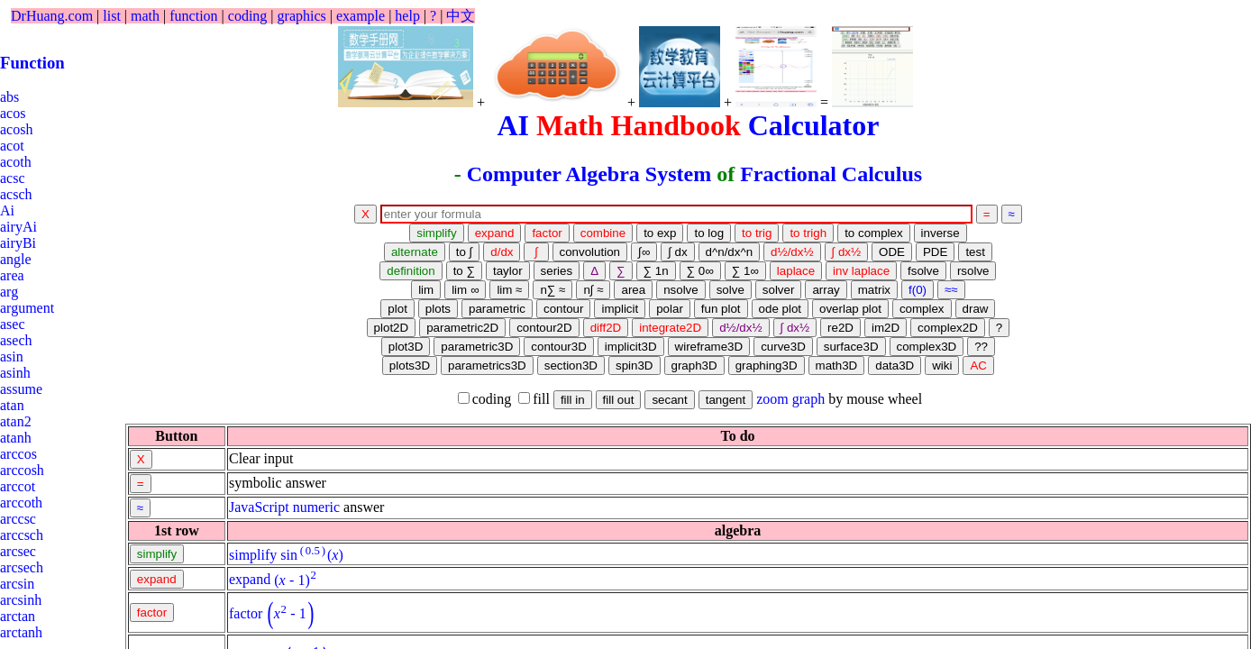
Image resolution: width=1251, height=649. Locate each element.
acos (12, 113)
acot (12, 145)
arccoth (21, 502)
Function (32, 62)
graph (808, 399)
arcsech (21, 567)
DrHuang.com (52, 15)
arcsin (17, 583)
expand (249, 580)
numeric (316, 507)
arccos (18, 454)
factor (245, 613)
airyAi (18, 226)
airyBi (18, 243)
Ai (7, 210)
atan (12, 405)
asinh (15, 372)
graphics (302, 15)
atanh (16, 437)
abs (9, 97)
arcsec (18, 551)
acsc (12, 178)
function (193, 15)
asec (12, 324)
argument (27, 307)
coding (248, 15)
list (112, 15)
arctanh (21, 632)
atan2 (16, 421)
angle (16, 259)
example (360, 15)
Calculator (814, 125)
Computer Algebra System (589, 174)
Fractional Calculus (831, 174)
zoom (772, 399)
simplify (253, 554)
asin (11, 356)
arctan (17, 616)
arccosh (22, 470)
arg (9, 291)
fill (534, 399)
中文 (460, 15)
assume (21, 389)
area (12, 275)
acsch (16, 194)
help (407, 15)
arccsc (18, 518)
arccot (17, 486)
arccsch (21, 535)
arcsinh (20, 600)
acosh (16, 129)
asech (16, 340)
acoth (16, 161)
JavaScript (259, 507)
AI (513, 125)
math (145, 15)
